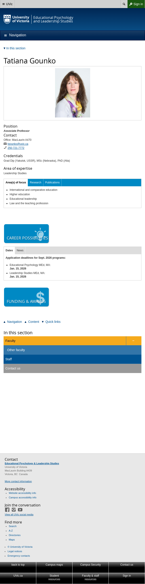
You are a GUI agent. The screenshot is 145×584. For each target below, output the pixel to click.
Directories (15, 535)
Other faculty (16, 350)
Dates (9, 250)
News (20, 250)
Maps (12, 539)
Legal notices (15, 551)
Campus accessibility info (22, 497)
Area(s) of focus (16, 182)
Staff (8, 359)
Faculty (10, 341)
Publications (52, 182)
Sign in (135, 4)
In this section (18, 332)
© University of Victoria (20, 546)
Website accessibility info (22, 493)
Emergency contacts (19, 555)
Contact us (12, 368)
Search (13, 526)
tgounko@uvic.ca (18, 143)
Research (35, 182)
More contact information (18, 481)
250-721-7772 (16, 148)
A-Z (11, 530)
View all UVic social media (19, 514)
